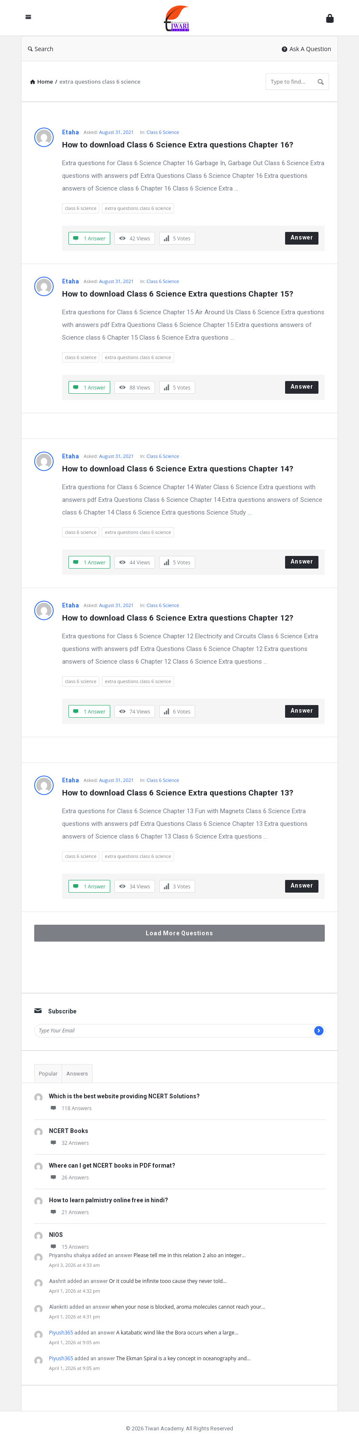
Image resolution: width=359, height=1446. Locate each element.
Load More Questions (179, 933)
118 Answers (70, 1108)
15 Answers (69, 1246)
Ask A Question (306, 49)
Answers (77, 1073)
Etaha (70, 132)
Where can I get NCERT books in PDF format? (112, 1165)
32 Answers (69, 1142)
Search (40, 49)
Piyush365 (61, 1332)
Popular (48, 1073)
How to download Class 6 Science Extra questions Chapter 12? (177, 618)
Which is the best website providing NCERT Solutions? (124, 1096)
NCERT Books (68, 1130)
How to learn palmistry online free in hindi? (108, 1200)
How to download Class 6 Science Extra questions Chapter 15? (177, 294)
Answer (302, 237)
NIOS (56, 1234)
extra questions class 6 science (138, 208)
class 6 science (80, 208)
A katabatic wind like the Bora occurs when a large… (177, 1332)
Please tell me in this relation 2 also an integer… (189, 1255)
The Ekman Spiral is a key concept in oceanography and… (183, 1358)
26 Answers (69, 1177)
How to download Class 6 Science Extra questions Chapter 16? (177, 145)
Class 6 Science (163, 132)
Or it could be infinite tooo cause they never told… (168, 1281)
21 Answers (69, 1212)
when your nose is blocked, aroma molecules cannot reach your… (188, 1306)
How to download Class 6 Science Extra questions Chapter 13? (177, 793)
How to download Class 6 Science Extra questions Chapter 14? (177, 469)
